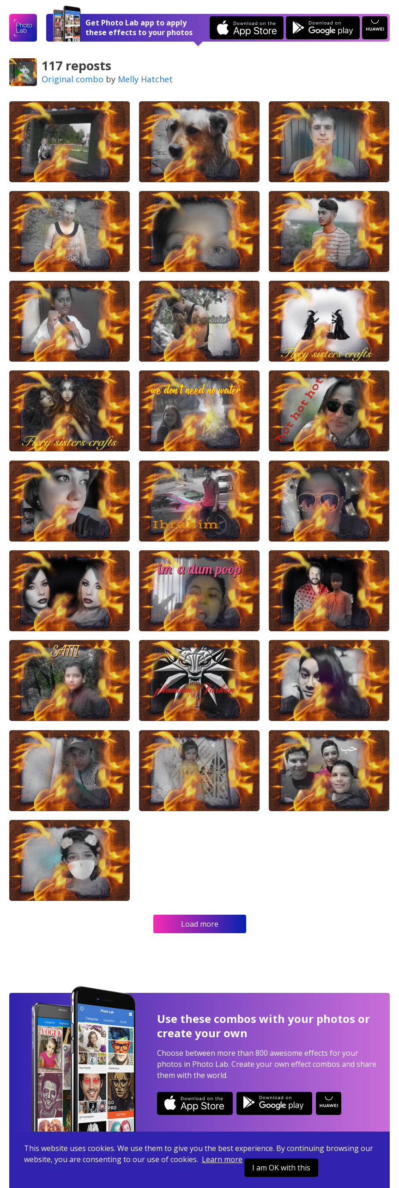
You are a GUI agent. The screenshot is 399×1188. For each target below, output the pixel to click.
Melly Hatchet (145, 79)
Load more (199, 924)
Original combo (72, 79)
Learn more (222, 1159)
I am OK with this (281, 1168)
